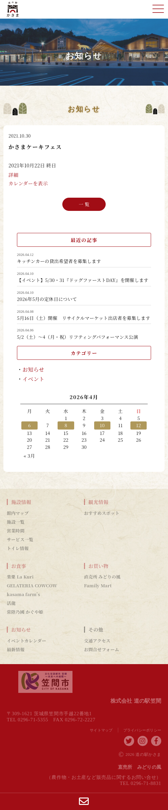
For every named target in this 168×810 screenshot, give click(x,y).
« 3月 (29, 455)
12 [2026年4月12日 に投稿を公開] (138, 425)
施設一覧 (15, 522)
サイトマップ (101, 730)
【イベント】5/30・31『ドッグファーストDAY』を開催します (82, 280)
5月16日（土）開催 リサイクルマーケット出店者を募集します (83, 318)
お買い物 (98, 566)
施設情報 (21, 502)
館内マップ (18, 513)
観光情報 (98, 502)
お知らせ (33, 369)
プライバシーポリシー (142, 730)
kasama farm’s (23, 594)
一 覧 (84, 203)
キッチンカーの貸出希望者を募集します (59, 261)
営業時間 (15, 530)
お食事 (18, 566)
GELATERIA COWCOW (32, 585)
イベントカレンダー (26, 640)
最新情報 (15, 649)
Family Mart (98, 585)
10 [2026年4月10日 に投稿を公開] (102, 425)
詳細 (13, 175)
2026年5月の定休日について (47, 299)
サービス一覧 (20, 539)
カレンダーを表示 (28, 183)
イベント (33, 379)
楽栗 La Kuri (20, 576)
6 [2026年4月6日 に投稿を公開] (29, 425)
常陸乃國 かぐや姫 (25, 612)
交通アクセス (97, 640)
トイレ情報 (18, 548)
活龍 (11, 603)
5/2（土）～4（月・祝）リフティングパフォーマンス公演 (77, 337)
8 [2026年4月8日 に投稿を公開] (65, 425)
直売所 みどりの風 (102, 576)
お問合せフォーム (101, 649)
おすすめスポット (102, 513)
